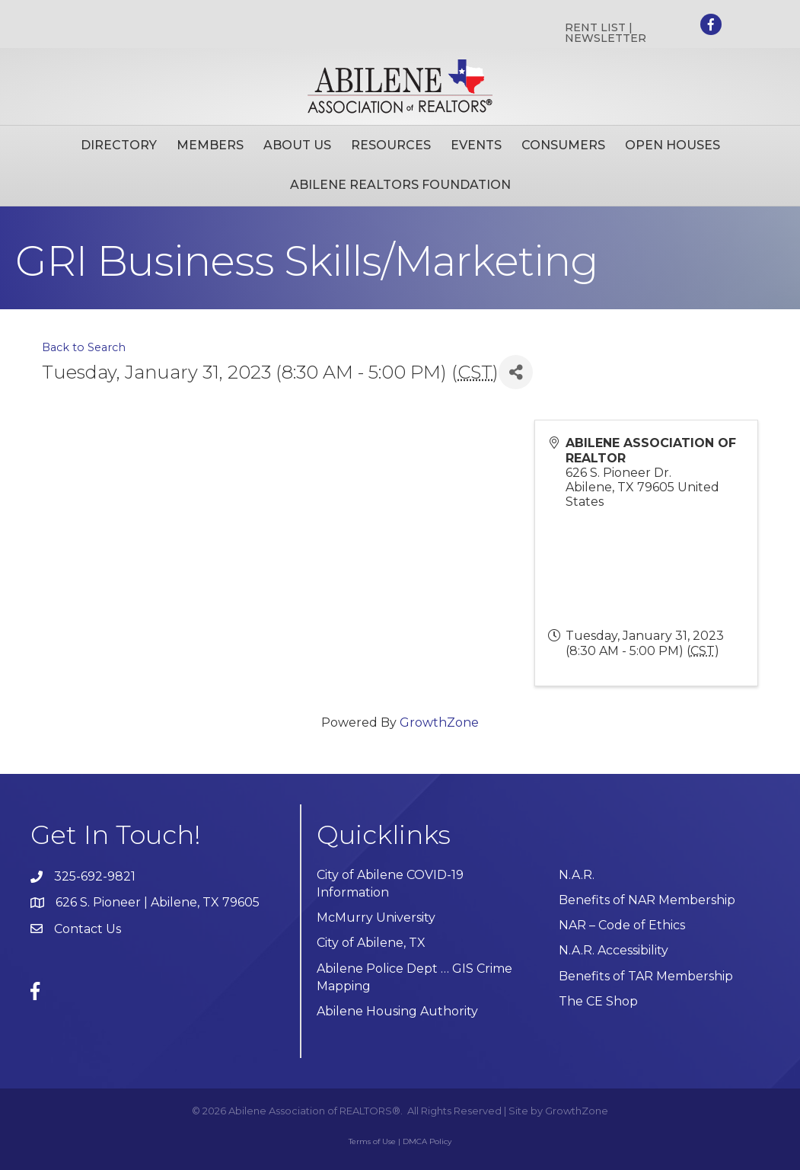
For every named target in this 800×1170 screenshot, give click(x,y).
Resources (391, 145)
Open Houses (672, 145)
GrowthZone (439, 722)
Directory (119, 145)
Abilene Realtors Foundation (400, 184)
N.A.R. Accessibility (615, 950)
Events (476, 145)
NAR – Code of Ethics (622, 925)
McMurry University (376, 917)
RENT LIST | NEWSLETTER (605, 32)
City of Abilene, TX (371, 942)
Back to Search (84, 347)
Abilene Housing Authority (397, 1011)
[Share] (516, 372)
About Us (297, 145)
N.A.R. (576, 875)
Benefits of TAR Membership (646, 976)
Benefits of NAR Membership (647, 900)
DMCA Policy (427, 1141)
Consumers (563, 145)
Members (210, 145)
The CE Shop (598, 1001)
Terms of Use (372, 1141)
